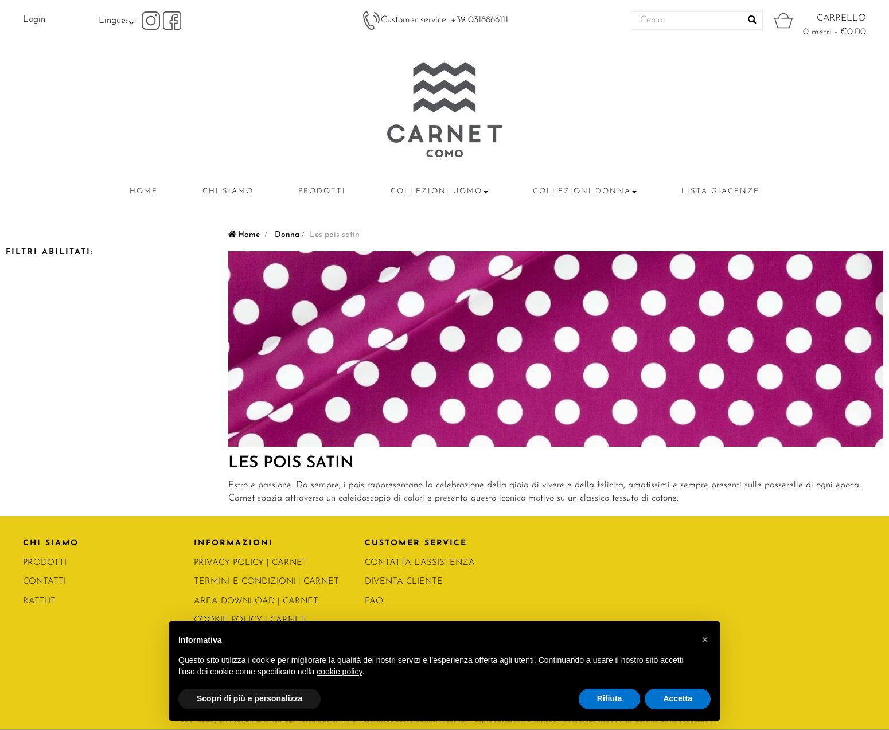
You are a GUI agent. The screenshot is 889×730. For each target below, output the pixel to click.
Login (34, 19)
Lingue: (113, 20)
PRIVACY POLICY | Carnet (250, 563)
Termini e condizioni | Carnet (266, 581)
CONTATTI (44, 581)
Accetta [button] (677, 698)
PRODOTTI (45, 563)
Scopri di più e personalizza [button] (249, 698)
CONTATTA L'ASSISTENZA (420, 563)
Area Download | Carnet (256, 601)
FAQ (374, 601)
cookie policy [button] (339, 671)
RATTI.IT (39, 601)
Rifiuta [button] (609, 698)
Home (244, 235)
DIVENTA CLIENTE (404, 581)
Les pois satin (291, 463)
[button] (705, 639)
